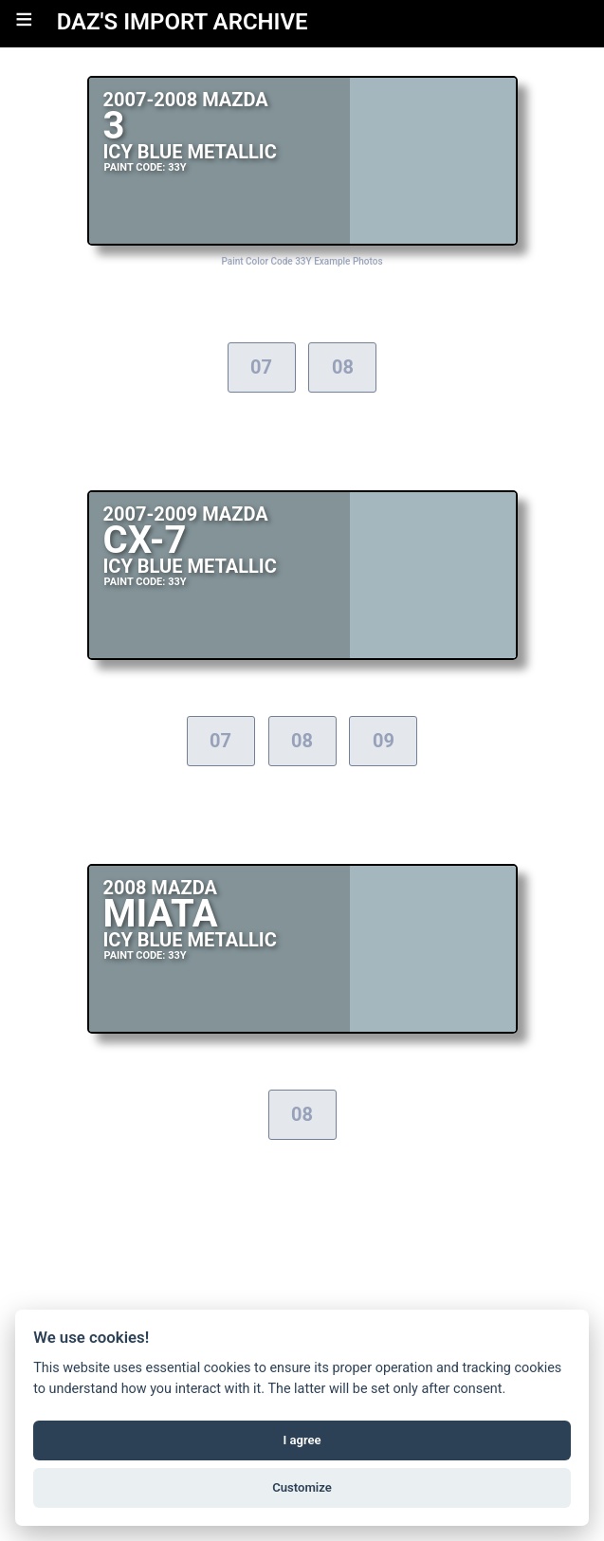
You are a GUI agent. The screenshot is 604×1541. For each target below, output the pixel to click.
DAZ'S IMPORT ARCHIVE (182, 22)
